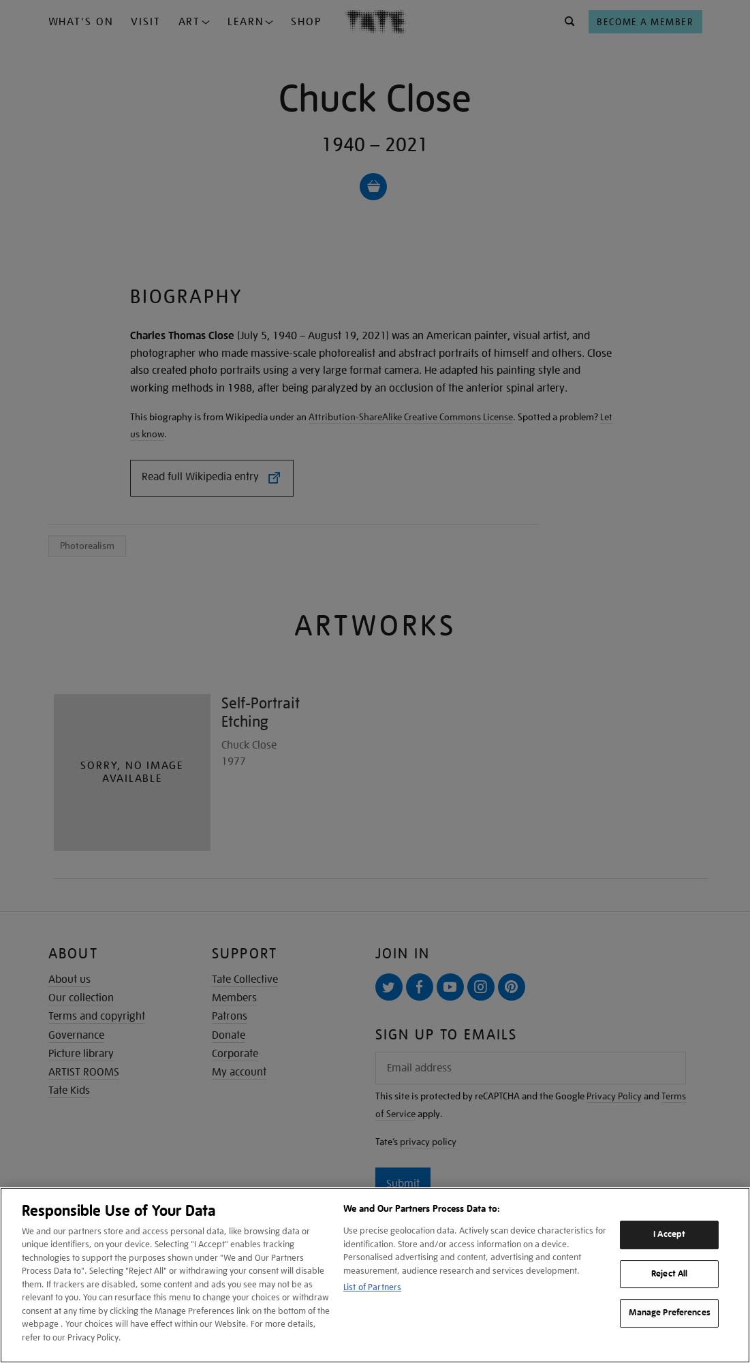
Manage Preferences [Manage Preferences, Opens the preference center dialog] (669, 1312)
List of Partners (372, 1287)
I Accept (669, 1234)
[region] (375, 1275)
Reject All (669, 1274)
